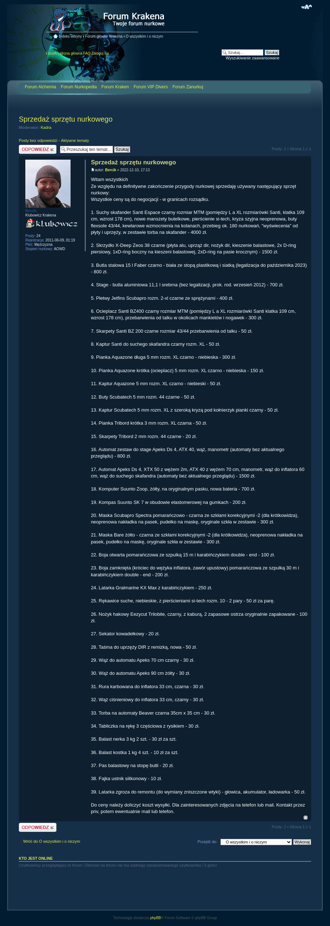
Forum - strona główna (64, 53)
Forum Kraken (115, 86)
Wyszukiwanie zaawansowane (252, 58)
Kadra (46, 127)
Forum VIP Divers (151, 86)
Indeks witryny (70, 36)
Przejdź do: (207, 841)
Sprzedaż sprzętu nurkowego (66, 119)
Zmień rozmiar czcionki (306, 7)
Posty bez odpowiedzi (38, 140)
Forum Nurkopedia (79, 86)
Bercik (110, 170)
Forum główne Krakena (103, 36)
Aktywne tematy (75, 140)
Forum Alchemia (40, 86)
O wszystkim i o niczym (144, 36)
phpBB (155, 918)
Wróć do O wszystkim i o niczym (51, 841)
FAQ (86, 53)
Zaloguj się (100, 53)
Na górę (306, 818)
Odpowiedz (37, 149)
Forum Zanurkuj (188, 86)
